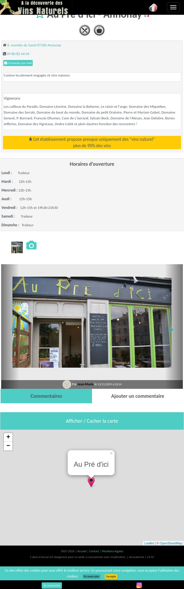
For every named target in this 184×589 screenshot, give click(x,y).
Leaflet (149, 543)
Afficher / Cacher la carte (92, 421)
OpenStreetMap (171, 543)
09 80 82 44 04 (18, 54)
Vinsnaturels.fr (36, 7)
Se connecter (51, 585)
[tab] (46, 396)
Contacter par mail (18, 63)
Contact (94, 551)
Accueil (82, 551)
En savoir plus (91, 576)
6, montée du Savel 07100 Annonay (34, 45)
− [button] (8, 446)
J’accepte (111, 576)
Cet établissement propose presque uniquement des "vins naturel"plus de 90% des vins (91, 142)
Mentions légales (112, 551)
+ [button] (8, 437)
